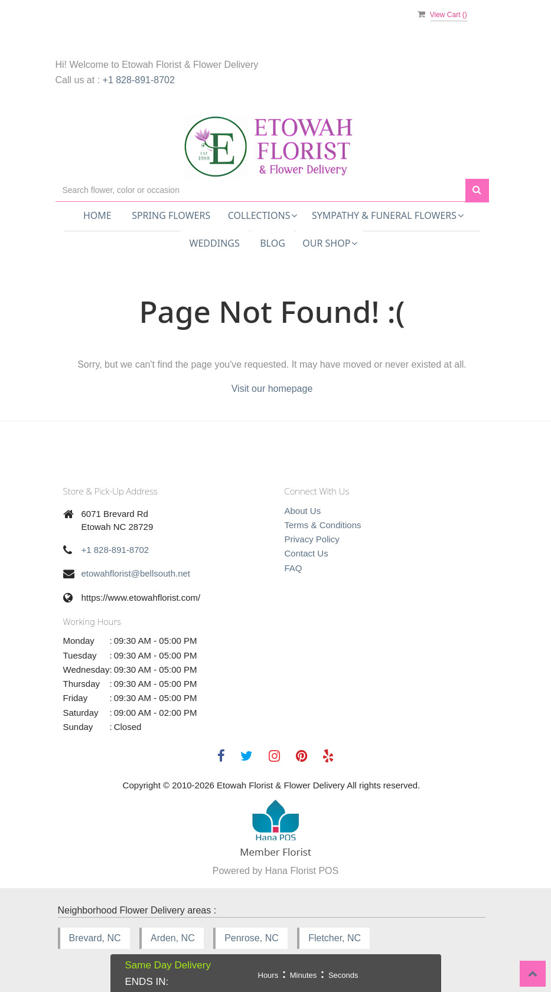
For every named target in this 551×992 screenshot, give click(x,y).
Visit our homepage (272, 389)
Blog (272, 243)
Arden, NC (173, 938)
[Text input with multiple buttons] (260, 190)
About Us (303, 511)
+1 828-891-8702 (139, 80)
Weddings (215, 243)
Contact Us (306, 553)
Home (97, 215)
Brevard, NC (95, 938)
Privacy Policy (312, 539)
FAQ (293, 568)
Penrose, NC (251, 938)
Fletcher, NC (334, 938)
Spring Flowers (171, 215)
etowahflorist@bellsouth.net (136, 573)
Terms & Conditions (323, 525)
